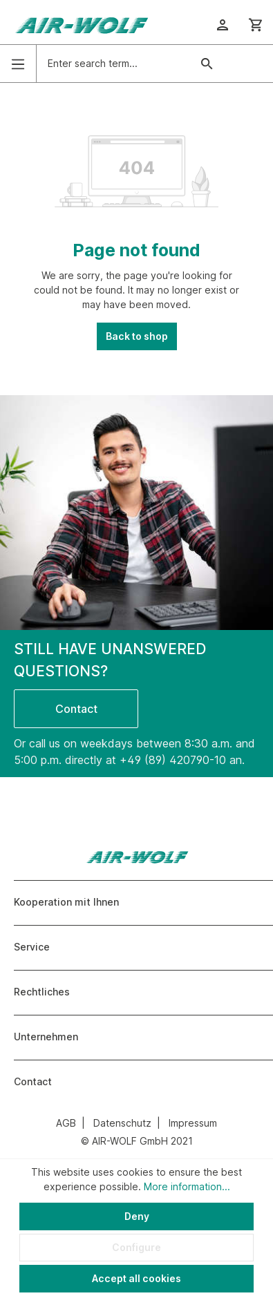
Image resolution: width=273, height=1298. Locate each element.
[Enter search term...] (114, 63)
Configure (136, 1247)
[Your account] (222, 25)
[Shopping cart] (255, 25)
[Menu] (18, 64)
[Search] (207, 63)
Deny (136, 1216)
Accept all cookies (136, 1278)
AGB (66, 1123)
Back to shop (137, 336)
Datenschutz (122, 1123)
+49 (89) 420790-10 (173, 760)
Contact (76, 709)
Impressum (193, 1123)
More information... (187, 1186)
